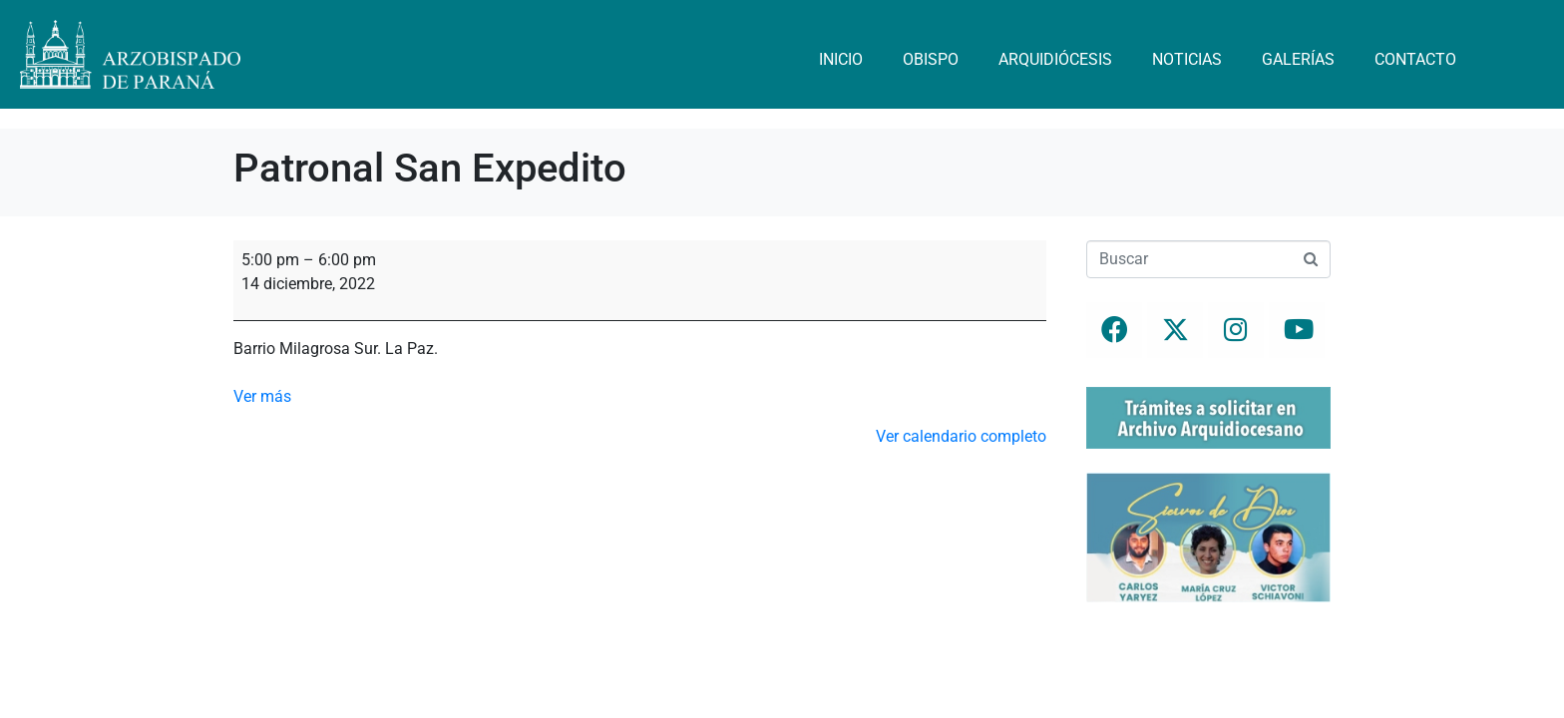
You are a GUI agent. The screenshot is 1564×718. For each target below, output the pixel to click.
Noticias (1187, 59)
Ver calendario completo (961, 436)
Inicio (841, 59)
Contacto (1415, 59)
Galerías (1298, 59)
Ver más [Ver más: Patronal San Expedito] (262, 396)
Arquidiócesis (1055, 59)
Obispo (931, 59)
